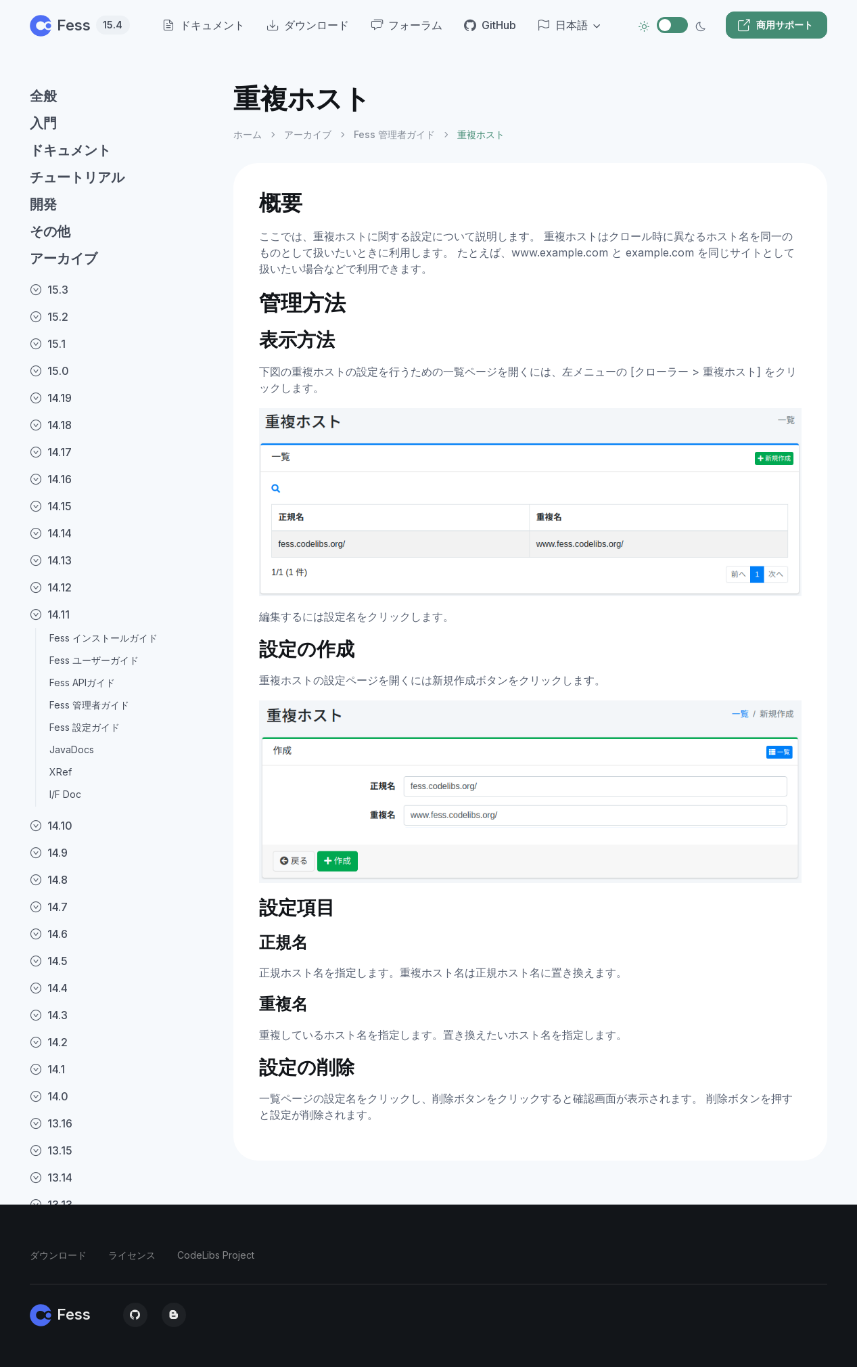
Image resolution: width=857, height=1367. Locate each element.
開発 (43, 204)
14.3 (49, 1015)
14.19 (51, 398)
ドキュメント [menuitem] (203, 25)
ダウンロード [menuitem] (308, 25)
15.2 (49, 316)
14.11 (50, 614)
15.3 (49, 289)
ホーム (247, 134)
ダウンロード (58, 1255)
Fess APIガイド (82, 682)
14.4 (49, 988)
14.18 (51, 425)
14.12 (51, 587)
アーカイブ (63, 258)
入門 (43, 123)
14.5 (49, 961)
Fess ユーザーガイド (94, 660)
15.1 (48, 344)
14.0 (49, 1096)
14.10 (51, 825)
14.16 (51, 479)
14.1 (47, 1069)
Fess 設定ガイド (84, 727)
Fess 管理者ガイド (89, 705)
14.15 (51, 506)
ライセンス (132, 1255)
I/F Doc (65, 794)
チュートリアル (77, 177)
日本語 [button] (563, 25)
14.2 (49, 1042)
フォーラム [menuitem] (406, 25)
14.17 (51, 452)
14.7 (49, 907)
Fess (80, 25)
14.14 (51, 533)
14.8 (49, 880)
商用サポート (775, 25)
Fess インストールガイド (103, 638)
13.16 (51, 1123)
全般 (43, 96)
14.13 (51, 560)
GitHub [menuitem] (490, 25)
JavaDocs (71, 749)
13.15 (51, 1150)
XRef (60, 772)
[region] (123, 713)
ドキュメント (70, 150)
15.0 (49, 371)
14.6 (49, 934)
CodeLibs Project (215, 1255)
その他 (50, 231)
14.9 (49, 852)
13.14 (51, 1177)
